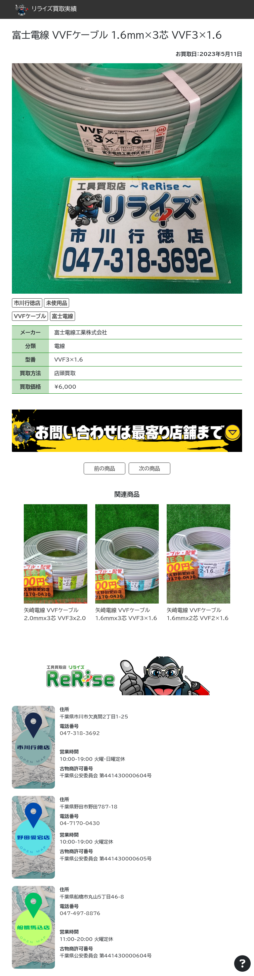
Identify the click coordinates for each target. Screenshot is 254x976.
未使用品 (56, 303)
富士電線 (62, 316)
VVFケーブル (30, 316)
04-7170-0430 (80, 823)
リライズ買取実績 (46, 9)
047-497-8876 (80, 913)
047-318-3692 (80, 733)
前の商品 (104, 468)
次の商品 (149, 468)
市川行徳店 (27, 303)
